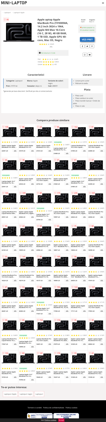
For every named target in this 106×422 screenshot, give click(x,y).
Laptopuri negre (26, 394)
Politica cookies (71, 408)
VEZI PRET (87, 39)
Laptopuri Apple (19, 13)
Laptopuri (7, 13)
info (15, 151)
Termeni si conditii (35, 408)
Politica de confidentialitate (53, 408)
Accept (61, 420)
